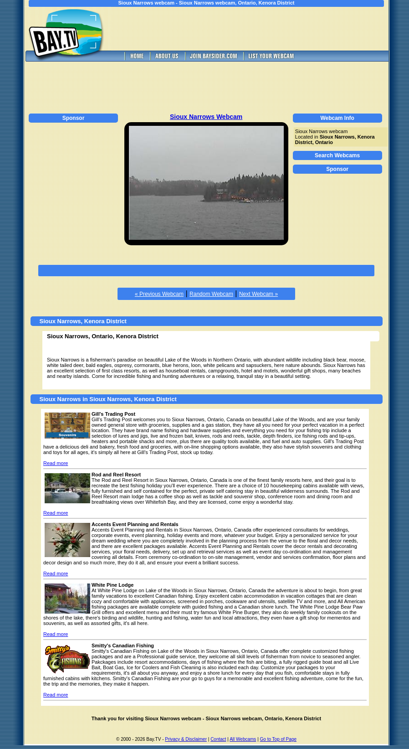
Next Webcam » (258, 294)
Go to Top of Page (278, 739)
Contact (218, 739)
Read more (55, 463)
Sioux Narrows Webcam (206, 116)
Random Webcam (211, 294)
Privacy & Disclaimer (186, 739)
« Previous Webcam (159, 294)
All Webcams (243, 739)
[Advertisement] (256, 28)
